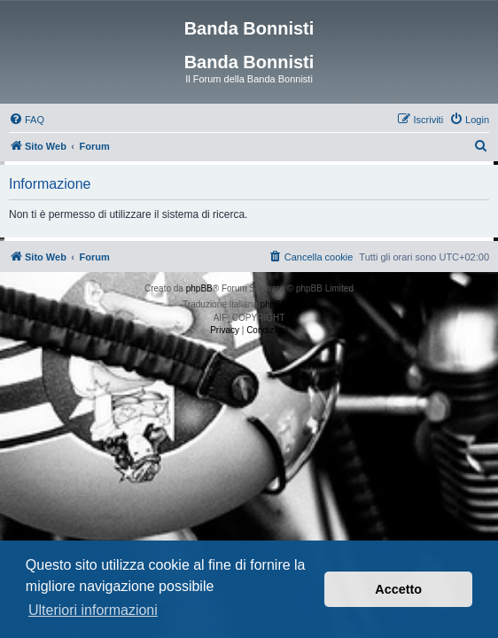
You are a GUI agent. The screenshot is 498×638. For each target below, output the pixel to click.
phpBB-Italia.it (288, 304)
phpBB (199, 288)
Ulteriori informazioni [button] (93, 610)
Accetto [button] (398, 589)
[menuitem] (26, 119)
